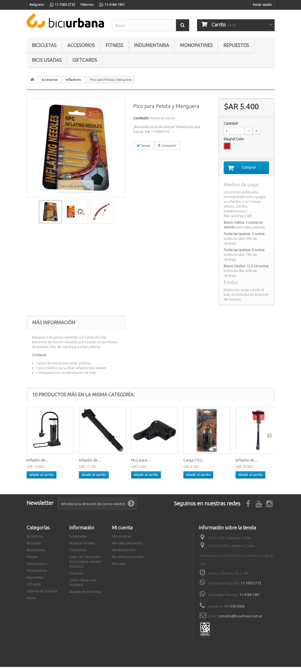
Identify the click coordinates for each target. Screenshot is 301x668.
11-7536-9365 (234, 607)
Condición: (141, 118)
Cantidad (231, 123)
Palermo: (87, 4)
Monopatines (196, 45)
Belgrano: (37, 4)
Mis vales (118, 565)
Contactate (78, 551)
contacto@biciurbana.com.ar (240, 617)
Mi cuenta (122, 528)
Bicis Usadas (47, 60)
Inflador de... (38, 461)
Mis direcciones (123, 551)
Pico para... (140, 461)
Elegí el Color (234, 139)
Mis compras (121, 537)
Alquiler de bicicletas (85, 593)
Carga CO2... (194, 461)
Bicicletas (44, 45)
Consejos (76, 574)
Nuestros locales (81, 544)
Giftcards (85, 60)
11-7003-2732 (251, 584)
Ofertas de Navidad (42, 592)
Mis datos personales (128, 558)
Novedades (78, 537)
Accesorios (81, 45)
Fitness (114, 45)
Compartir (167, 145)
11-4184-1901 (249, 596)
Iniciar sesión (262, 4)
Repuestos (236, 45)
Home (31, 599)
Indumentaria (151, 45)
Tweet (143, 145)
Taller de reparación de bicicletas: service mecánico (85, 562)
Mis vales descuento (127, 544)
